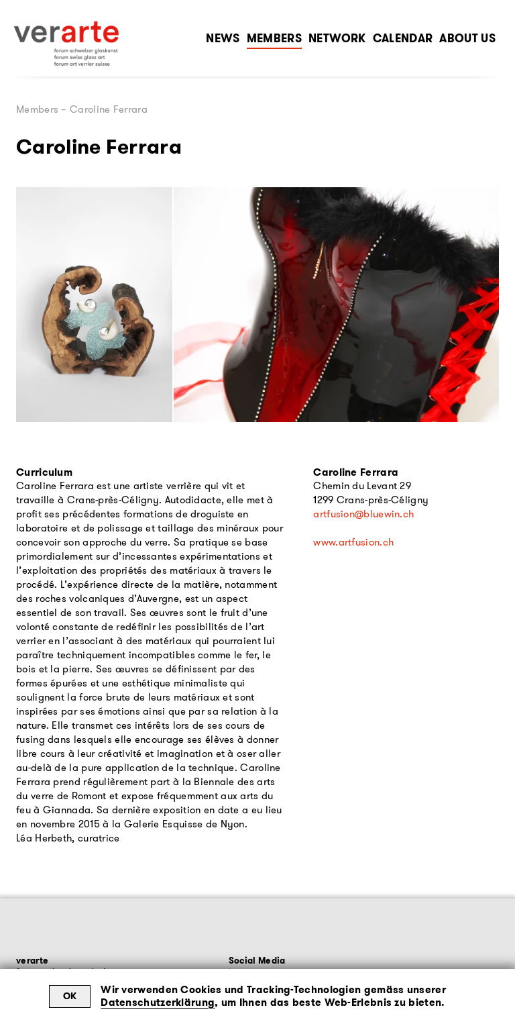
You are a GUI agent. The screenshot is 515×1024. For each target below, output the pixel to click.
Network (336, 38)
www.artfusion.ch (353, 542)
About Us (467, 38)
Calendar (403, 38)
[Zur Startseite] (66, 43)
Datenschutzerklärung (158, 1002)
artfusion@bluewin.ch (363, 514)
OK (70, 996)
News (222, 38)
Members (274, 38)
